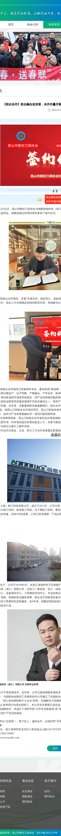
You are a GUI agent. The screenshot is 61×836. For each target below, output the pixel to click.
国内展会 (27, 801)
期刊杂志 (49, 796)
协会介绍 (35, 24)
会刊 (47, 791)
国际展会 (27, 796)
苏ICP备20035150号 (47, 832)
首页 (15, 24)
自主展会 (27, 791)
